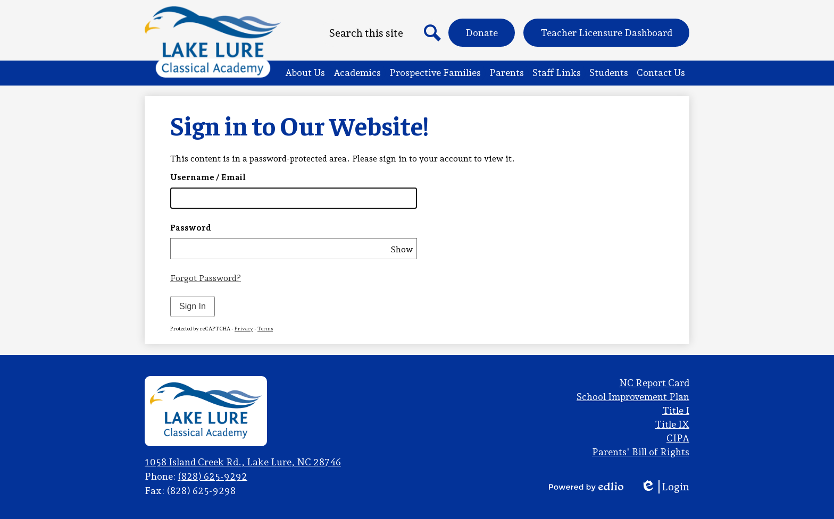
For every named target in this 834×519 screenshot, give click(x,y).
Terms (265, 328)
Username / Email (208, 177)
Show (401, 249)
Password (190, 228)
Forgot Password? (205, 278)
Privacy (244, 328)
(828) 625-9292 (212, 476)
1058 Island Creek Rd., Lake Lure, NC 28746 (243, 461)
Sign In (192, 306)
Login (664, 487)
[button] (305, 72)
